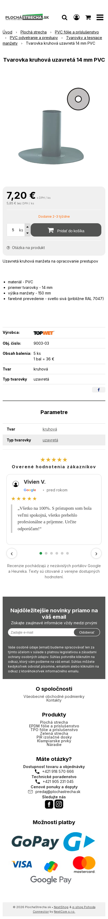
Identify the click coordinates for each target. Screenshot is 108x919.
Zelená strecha (54, 733)
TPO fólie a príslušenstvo (54, 729)
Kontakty (54, 700)
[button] (64, 17)
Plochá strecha (54, 722)
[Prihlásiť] (76, 17)
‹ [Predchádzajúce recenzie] (12, 553)
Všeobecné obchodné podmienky (54, 696)
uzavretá (50, 440)
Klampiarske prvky (54, 741)
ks (21, 230)
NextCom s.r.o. (64, 911)
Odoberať (86, 632)
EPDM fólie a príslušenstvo (54, 726)
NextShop (61, 907)
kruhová (50, 429)
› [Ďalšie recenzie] (96, 553)
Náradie (54, 744)
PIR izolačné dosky (54, 737)
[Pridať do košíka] (66, 230)
